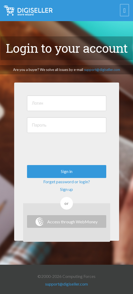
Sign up (66, 189)
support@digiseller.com (102, 70)
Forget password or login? (66, 181)
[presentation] (67, 149)
